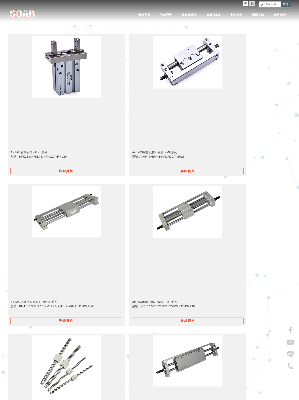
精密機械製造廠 (145, 390)
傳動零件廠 (129, 390)
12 (176, 321)
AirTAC (214, 14)
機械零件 (161, 390)
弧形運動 (144, 15)
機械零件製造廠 (193, 390)
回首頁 (95, 382)
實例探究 (236, 15)
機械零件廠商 (175, 390)
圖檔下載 (258, 15)
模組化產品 (189, 15)
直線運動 (166, 15)
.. (161, 396)
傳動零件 (116, 390)
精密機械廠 (103, 390)
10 (159, 321)
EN (257, 4)
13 (184, 321)
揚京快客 (136, 396)
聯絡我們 (280, 15)
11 (168, 321)
